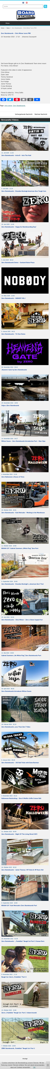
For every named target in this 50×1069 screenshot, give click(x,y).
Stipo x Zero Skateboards (10, 405)
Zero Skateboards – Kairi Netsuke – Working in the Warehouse (23, 513)
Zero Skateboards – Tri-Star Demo (13, 334)
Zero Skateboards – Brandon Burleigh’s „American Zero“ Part (22, 584)
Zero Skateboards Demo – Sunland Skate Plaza (17, 262)
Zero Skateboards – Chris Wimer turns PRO (16, 33)
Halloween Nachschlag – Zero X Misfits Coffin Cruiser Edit (21, 798)
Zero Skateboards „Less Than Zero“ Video (15, 727)
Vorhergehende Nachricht (23, 114)
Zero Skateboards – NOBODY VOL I (13, 298)
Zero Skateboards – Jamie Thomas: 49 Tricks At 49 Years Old (22, 870)
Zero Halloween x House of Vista (12, 477)
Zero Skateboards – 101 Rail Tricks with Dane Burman (20, 763)
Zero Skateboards (19, 105)
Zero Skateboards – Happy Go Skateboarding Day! (18, 227)
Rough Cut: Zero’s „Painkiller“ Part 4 (13, 977)
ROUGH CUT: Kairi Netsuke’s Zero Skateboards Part (19, 905)
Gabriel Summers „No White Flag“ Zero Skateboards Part (21, 655)
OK (34, 1067)
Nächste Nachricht (41, 114)
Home (2, 28)
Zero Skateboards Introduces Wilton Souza (16, 691)
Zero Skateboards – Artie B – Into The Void (16, 155)
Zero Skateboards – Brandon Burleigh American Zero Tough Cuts (23, 191)
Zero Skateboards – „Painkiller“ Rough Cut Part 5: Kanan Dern (22, 941)
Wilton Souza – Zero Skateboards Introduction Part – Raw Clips (23, 441)
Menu (25, 23)
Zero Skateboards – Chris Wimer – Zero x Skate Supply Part (22, 620)
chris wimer (8, 105)
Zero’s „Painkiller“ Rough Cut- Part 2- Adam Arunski (19, 1013)
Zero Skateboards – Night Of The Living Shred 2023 (19, 834)
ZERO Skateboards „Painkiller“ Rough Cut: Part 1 (18, 1048)
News (8, 28)
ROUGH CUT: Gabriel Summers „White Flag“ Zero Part (19, 548)
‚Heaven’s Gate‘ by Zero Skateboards (14, 370)
